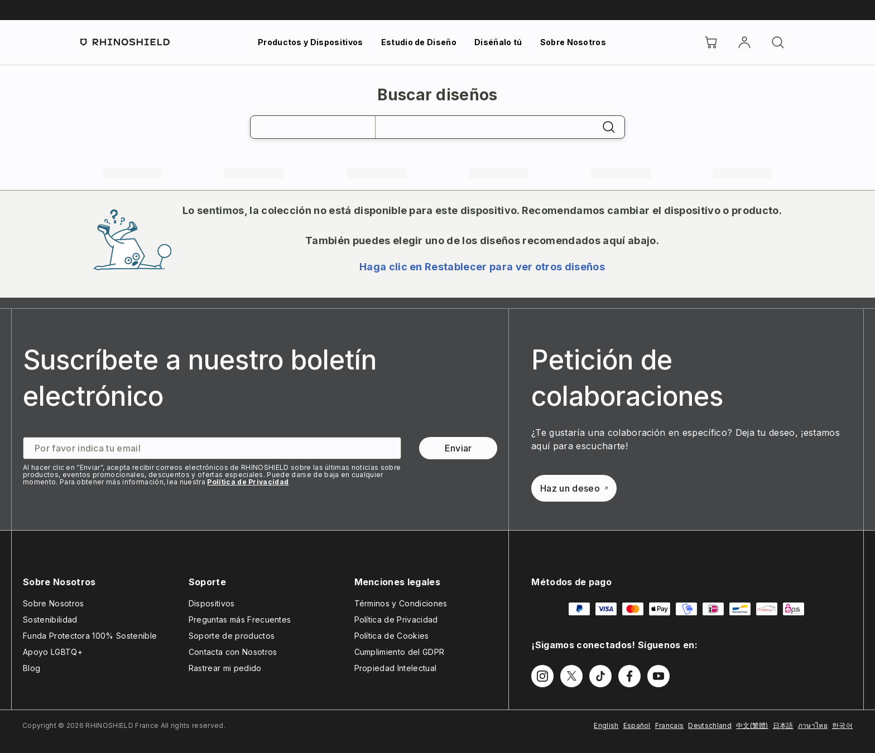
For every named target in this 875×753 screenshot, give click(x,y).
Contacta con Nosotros (233, 652)
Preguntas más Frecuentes (240, 619)
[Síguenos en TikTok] (600, 676)
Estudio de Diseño (418, 42)
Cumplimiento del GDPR (399, 652)
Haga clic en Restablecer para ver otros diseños (482, 267)
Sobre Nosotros (573, 42)
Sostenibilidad (50, 619)
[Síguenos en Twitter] (571, 676)
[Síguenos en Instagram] (542, 676)
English (606, 725)
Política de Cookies (391, 635)
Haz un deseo (574, 488)
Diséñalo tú (498, 42)
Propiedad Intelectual (395, 668)
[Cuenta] (744, 42)
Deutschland (710, 725)
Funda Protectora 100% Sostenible (90, 635)
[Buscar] (778, 42)
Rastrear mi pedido (225, 668)
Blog (31, 668)
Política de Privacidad (248, 482)
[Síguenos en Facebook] (629, 676)
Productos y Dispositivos (310, 42)
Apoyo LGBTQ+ (53, 652)
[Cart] (711, 42)
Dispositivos (212, 603)
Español (637, 725)
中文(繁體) (752, 725)
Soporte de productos (232, 635)
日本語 (783, 725)
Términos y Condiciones (401, 603)
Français (669, 725)
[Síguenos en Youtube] (658, 676)
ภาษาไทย (813, 725)
